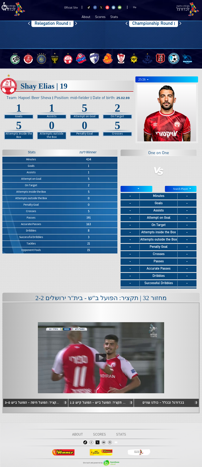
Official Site (71, 7)
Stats (114, 17)
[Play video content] (101, 358)
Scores (100, 17)
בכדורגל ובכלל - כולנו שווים (163, 402)
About (86, 17)
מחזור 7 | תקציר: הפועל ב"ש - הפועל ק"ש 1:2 (98, 402)
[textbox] (136, 188)
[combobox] (166, 79)
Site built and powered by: (101, 463)
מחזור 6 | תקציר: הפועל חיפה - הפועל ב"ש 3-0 (33, 402)
